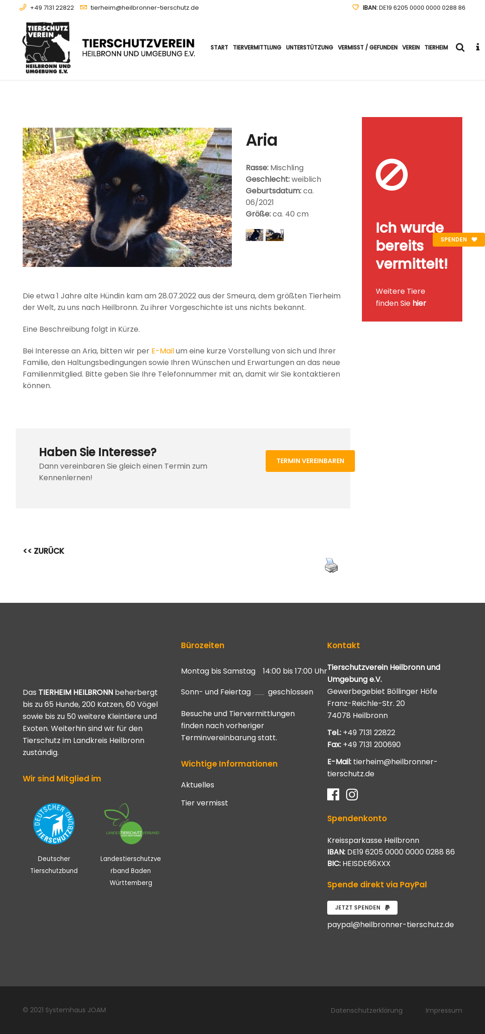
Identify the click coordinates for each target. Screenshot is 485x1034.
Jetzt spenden (362, 907)
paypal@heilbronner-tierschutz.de (390, 924)
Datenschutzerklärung (367, 1010)
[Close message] (456, 123)
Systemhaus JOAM (75, 1010)
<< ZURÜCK (43, 551)
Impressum (444, 1010)
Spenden (459, 239)
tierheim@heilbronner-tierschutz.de (145, 7)
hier (419, 303)
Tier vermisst (204, 803)
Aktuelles (197, 785)
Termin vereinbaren (310, 460)
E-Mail (162, 351)
